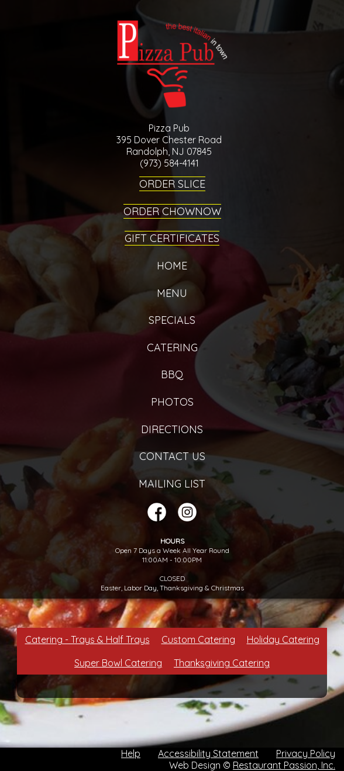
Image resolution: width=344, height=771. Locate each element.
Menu (172, 293)
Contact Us (172, 456)
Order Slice (172, 184)
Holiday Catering (283, 639)
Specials (172, 320)
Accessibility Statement (208, 753)
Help (130, 753)
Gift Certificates (172, 238)
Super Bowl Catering (118, 663)
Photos (172, 402)
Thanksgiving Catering (222, 663)
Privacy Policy (305, 753)
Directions (172, 429)
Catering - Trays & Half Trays (87, 639)
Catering (172, 347)
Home (172, 265)
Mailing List (172, 483)
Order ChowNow (172, 211)
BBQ (172, 374)
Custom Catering (198, 639)
